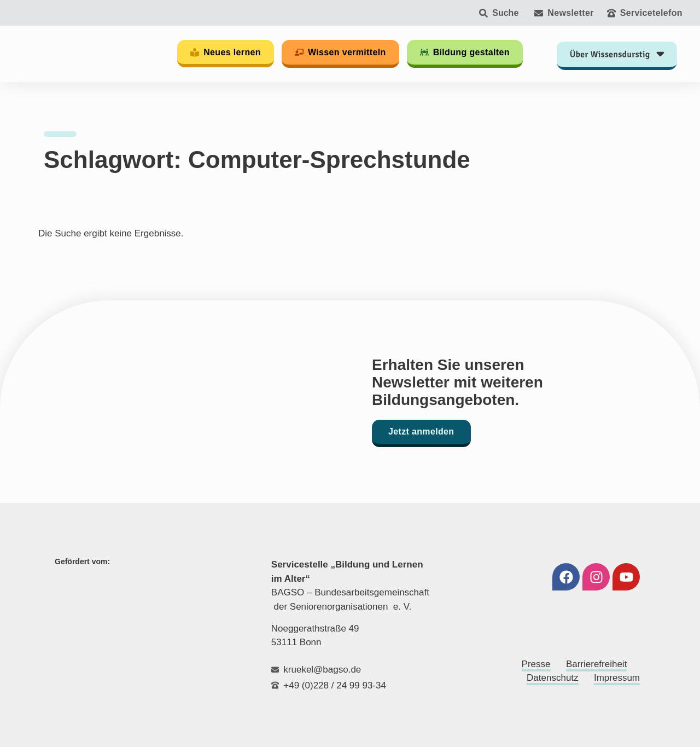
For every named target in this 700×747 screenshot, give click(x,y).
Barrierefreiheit (596, 664)
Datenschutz (553, 678)
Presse (536, 664)
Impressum (617, 678)
